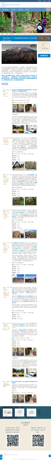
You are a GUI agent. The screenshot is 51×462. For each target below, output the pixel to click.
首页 (2, 34)
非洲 (7, 34)
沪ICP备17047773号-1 (34, 459)
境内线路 (13, 9)
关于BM (27, 9)
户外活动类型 (5, 9)
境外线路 (20, 9)
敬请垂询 (44, 56)
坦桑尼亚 (12, 34)
